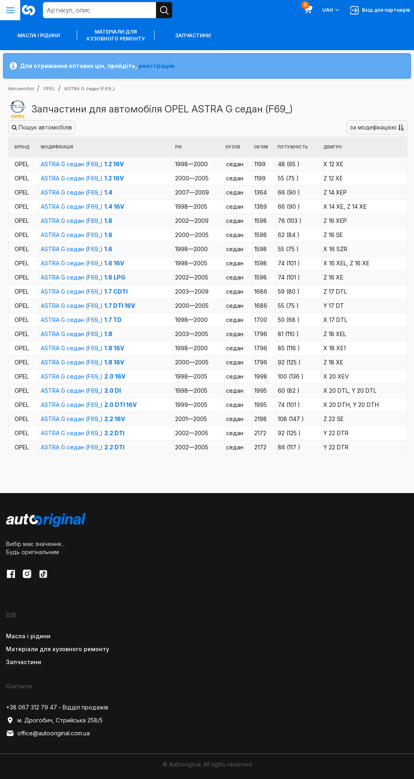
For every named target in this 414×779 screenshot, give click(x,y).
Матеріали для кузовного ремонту (116, 35)
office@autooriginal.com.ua (48, 733)
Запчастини (193, 35)
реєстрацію (157, 65)
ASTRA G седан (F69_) (82, 164)
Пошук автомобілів (42, 127)
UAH (331, 10)
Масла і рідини (28, 636)
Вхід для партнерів (380, 10)
